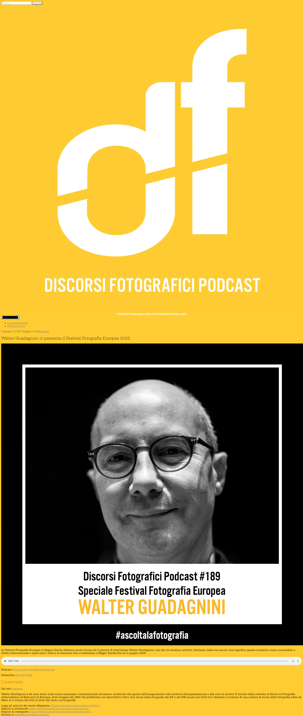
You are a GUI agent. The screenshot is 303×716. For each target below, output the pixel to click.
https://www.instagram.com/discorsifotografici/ (60, 711)
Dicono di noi (16, 325)
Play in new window (26, 669)
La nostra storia (17, 322)
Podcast (44, 331)
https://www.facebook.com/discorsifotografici (59, 708)
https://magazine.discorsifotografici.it (75, 705)
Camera (17, 688)
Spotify (20, 675)
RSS (29, 675)
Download (48, 669)
